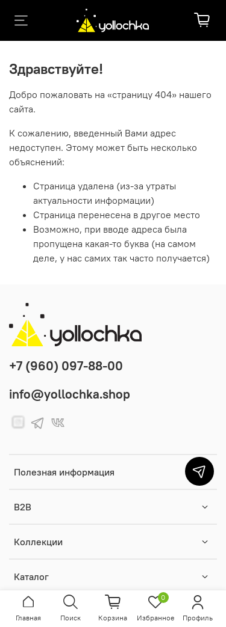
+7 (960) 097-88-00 (66, 366)
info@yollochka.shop (69, 394)
